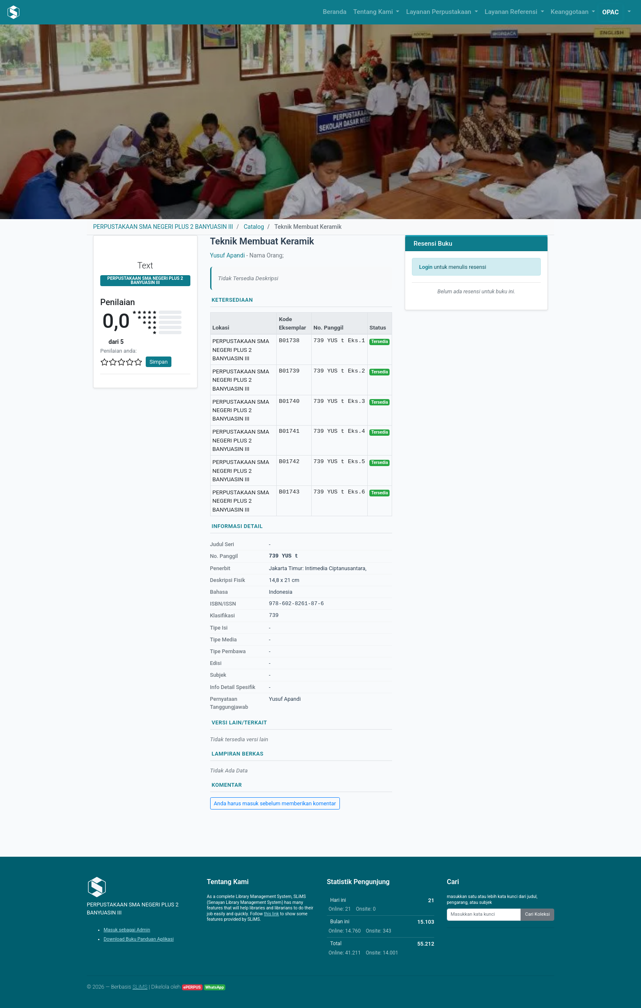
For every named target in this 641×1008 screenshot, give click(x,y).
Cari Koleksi (537, 914)
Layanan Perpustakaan (439, 12)
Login (426, 267)
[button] (628, 12)
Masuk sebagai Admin (127, 930)
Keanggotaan (570, 12)
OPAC (610, 12)
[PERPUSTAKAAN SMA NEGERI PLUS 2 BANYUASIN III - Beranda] (13, 12)
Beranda (335, 12)
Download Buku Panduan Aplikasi (139, 939)
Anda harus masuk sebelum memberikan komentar (275, 803)
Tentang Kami (374, 12)
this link (271, 914)
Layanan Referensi (512, 12)
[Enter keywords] (484, 914)
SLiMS (140, 987)
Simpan (159, 362)
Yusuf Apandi (227, 255)
